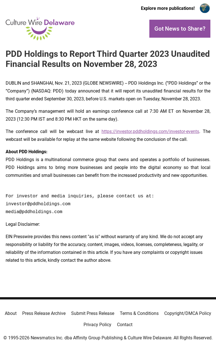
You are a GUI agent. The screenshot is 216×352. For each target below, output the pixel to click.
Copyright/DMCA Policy (187, 313)
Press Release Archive (44, 313)
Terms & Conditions (139, 313)
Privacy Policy (97, 324)
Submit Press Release (92, 313)
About (11, 313)
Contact (124, 324)
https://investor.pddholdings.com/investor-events (150, 131)
